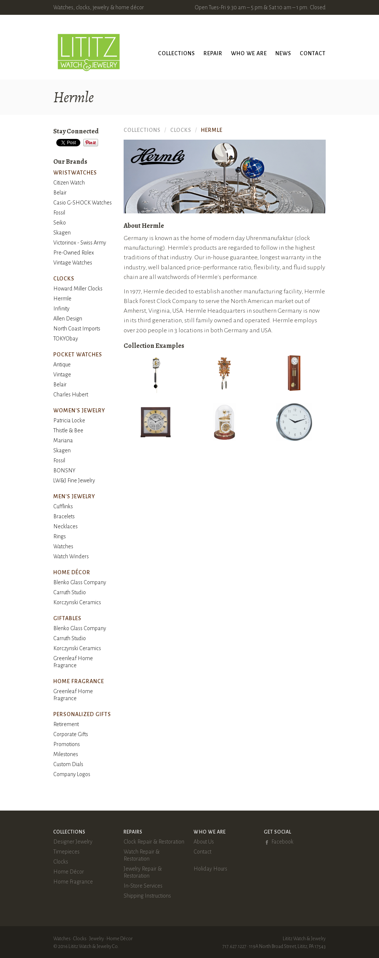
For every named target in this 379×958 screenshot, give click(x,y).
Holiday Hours (210, 869)
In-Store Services (143, 886)
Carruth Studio (69, 592)
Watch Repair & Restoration (142, 855)
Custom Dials (68, 764)
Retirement (66, 724)
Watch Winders (71, 556)
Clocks (60, 862)
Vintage (62, 374)
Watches (63, 546)
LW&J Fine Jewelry (74, 480)
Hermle (62, 299)
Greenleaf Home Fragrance (73, 661)
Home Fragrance (73, 882)
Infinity (61, 309)
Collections (176, 53)
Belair (60, 193)
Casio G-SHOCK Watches (82, 203)
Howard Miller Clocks (78, 289)
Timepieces (66, 852)
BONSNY (64, 470)
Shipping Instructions (147, 896)
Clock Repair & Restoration (154, 842)
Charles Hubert (70, 394)
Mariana (63, 440)
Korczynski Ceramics (77, 602)
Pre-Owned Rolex (73, 253)
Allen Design (67, 319)
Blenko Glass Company (79, 582)
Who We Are (249, 53)
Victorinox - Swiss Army (79, 243)
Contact (313, 53)
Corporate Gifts (70, 734)
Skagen (62, 233)
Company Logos (71, 774)
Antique (62, 364)
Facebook (282, 842)
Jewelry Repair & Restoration (143, 872)
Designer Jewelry (73, 842)
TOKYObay (65, 339)
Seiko (59, 223)
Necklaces (65, 526)
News (283, 53)
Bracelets (64, 516)
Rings (59, 536)
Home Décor (68, 872)
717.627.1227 (234, 946)
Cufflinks (63, 506)
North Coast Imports (76, 329)
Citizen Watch (69, 183)
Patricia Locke (69, 420)
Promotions (66, 744)
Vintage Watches (72, 263)
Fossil (59, 213)
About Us (204, 842)
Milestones (65, 754)
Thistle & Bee (68, 430)
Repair (213, 53)
